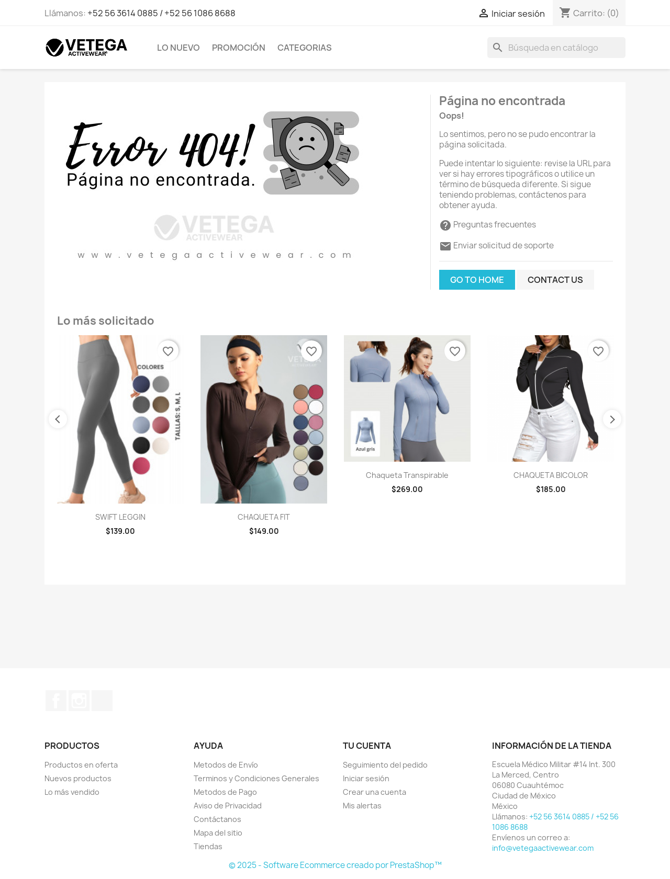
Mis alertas (362, 805)
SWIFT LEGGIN (120, 517)
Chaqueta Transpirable (407, 475)
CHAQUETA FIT (264, 517)
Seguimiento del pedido (385, 765)
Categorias (304, 47)
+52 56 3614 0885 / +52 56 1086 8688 (161, 13)
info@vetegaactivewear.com (543, 848)
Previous (58, 419)
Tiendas (208, 846)
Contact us (555, 280)
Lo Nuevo (178, 47)
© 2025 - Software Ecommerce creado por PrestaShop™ (335, 865)
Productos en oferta (81, 765)
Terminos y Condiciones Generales (256, 778)
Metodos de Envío (226, 765)
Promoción (238, 47)
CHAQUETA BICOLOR (550, 475)
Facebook (56, 700)
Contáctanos (217, 819)
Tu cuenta (367, 745)
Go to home (477, 280)
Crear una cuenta (374, 792)
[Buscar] (556, 47)
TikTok (102, 700)
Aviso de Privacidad (228, 805)
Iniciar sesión (366, 778)
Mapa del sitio (218, 833)
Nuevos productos (77, 778)
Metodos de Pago (225, 792)
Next (612, 419)
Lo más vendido (71, 792)
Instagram (79, 700)
